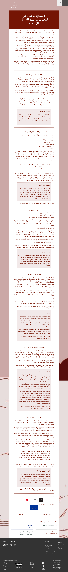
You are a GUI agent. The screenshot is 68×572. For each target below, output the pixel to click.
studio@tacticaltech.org (50, 551)
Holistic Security (57, 564)
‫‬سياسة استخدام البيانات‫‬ (49, 553)
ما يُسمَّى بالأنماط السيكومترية (45, 154)
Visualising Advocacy (58, 568)
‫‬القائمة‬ (59, 540)
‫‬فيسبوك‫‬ (59, 547)
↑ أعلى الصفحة (21, 514)
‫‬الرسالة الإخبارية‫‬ (61, 543)
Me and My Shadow (57, 565)
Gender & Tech (56, 562)
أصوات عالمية (28, 482)
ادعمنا (59, 550)
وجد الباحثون (51, 90)
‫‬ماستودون (60, 548)
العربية (59, 2)
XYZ (54, 570)
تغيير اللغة (60, 542)
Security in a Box (57, 567)
